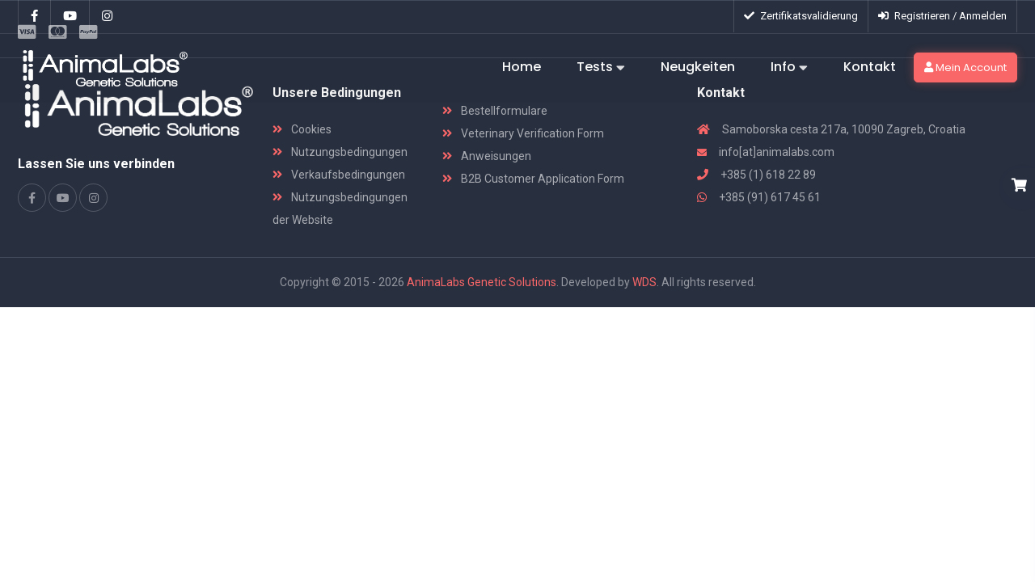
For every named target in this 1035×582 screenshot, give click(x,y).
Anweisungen (486, 156)
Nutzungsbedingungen (340, 152)
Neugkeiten (698, 66)
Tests (601, 67)
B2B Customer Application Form (533, 178)
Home (521, 66)
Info (789, 67)
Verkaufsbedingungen (338, 174)
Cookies (302, 129)
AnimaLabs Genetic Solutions (481, 282)
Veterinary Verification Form (523, 133)
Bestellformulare (494, 110)
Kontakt (869, 66)
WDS (644, 282)
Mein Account (965, 67)
